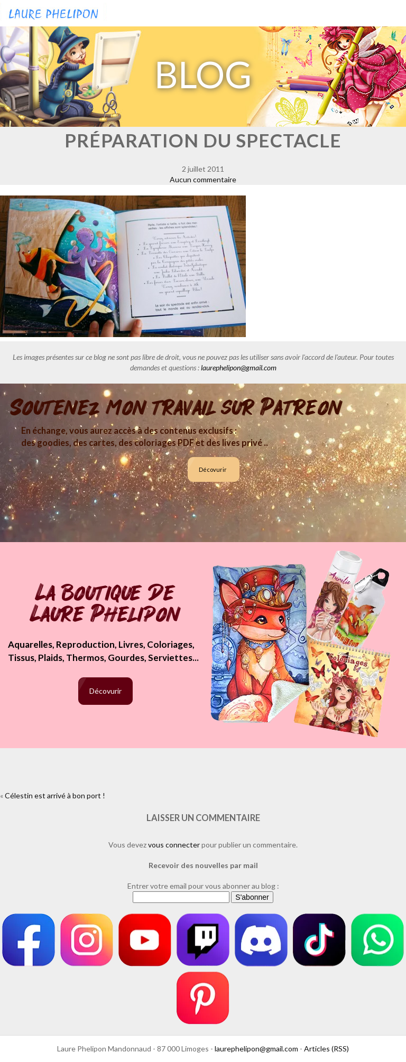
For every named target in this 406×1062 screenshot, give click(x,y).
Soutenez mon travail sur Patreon (176, 408)
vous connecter (174, 844)
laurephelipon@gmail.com (238, 367)
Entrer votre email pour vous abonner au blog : (203, 885)
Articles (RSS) (326, 1048)
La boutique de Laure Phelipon (105, 605)
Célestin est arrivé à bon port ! (55, 795)
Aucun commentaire (203, 179)
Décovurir (213, 469)
